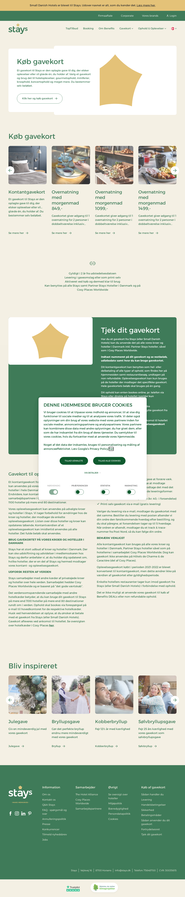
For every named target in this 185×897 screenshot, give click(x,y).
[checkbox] (54, 489)
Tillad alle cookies (109, 460)
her (111, 448)
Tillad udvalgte (74, 460)
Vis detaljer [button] (92, 472)
